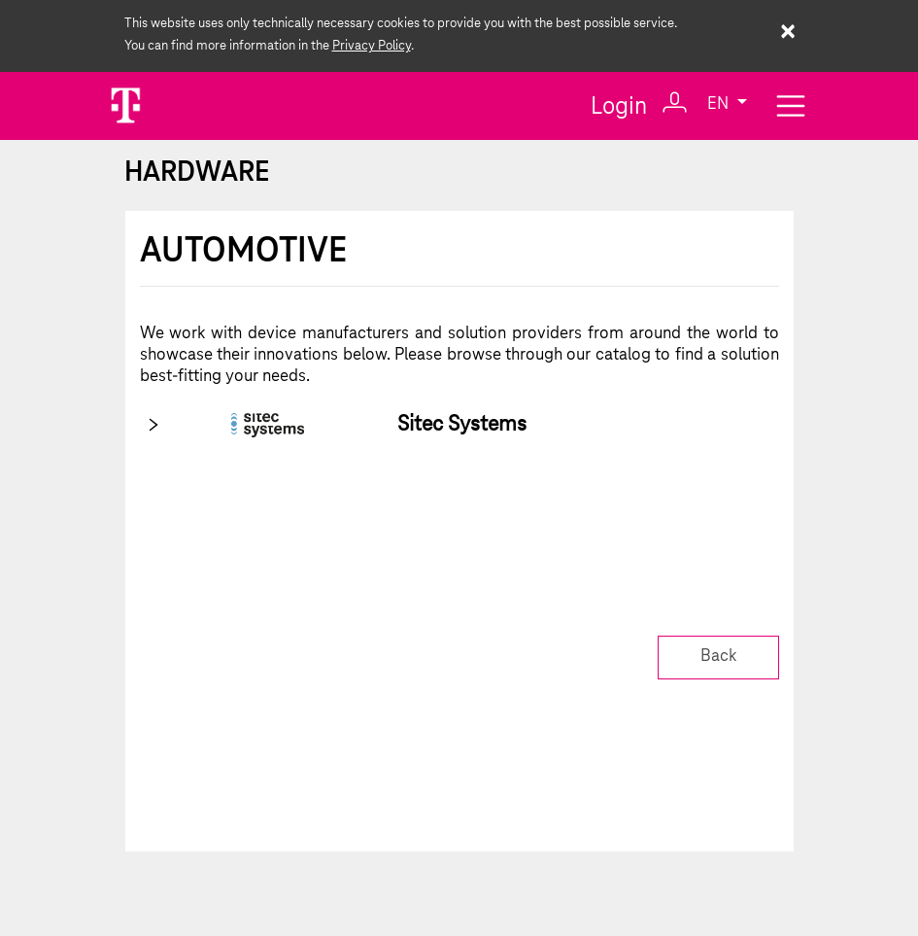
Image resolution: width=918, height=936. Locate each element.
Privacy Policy (371, 46)
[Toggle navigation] (790, 105)
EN (719, 105)
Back (718, 656)
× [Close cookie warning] (787, 33)
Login (639, 105)
